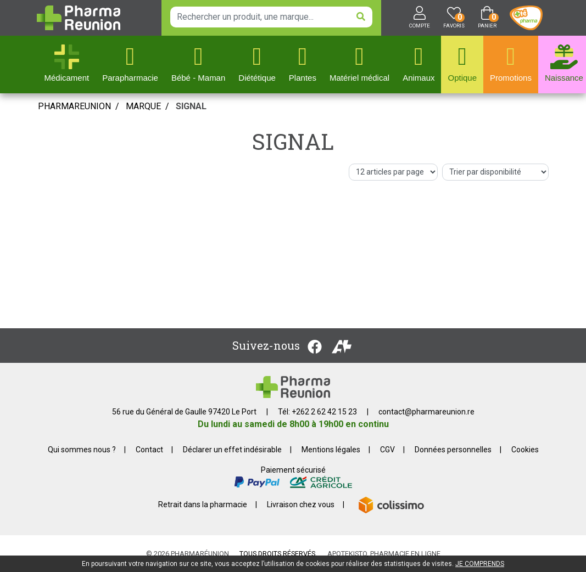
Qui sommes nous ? (82, 449)
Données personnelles (453, 449)
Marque (143, 106)
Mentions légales (331, 449)
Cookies (525, 449)
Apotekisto (383, 553)
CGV (387, 449)
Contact (149, 449)
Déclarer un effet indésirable (232, 449)
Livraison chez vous (300, 504)
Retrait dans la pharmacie (202, 504)
